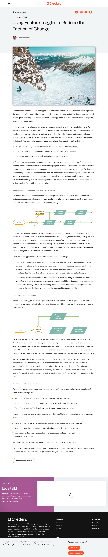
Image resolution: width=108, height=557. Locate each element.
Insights (58, 529)
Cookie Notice (46, 546)
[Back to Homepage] (54, 3)
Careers (94, 526)
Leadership (95, 523)
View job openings (10, 501)
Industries (59, 523)
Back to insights (20, 12)
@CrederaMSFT (48, 452)
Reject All (74, 549)
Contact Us (95, 529)
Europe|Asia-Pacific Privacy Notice (30, 546)
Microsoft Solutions (24, 461)
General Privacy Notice (10, 546)
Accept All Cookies (76, 554)
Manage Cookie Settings (77, 543)
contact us (63, 452)
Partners (59, 526)
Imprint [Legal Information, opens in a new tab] (54, 546)
